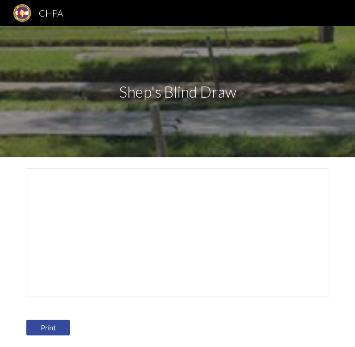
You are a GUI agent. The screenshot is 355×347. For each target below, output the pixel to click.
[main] (177, 92)
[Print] (47, 327)
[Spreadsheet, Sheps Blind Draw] (177, 232)
